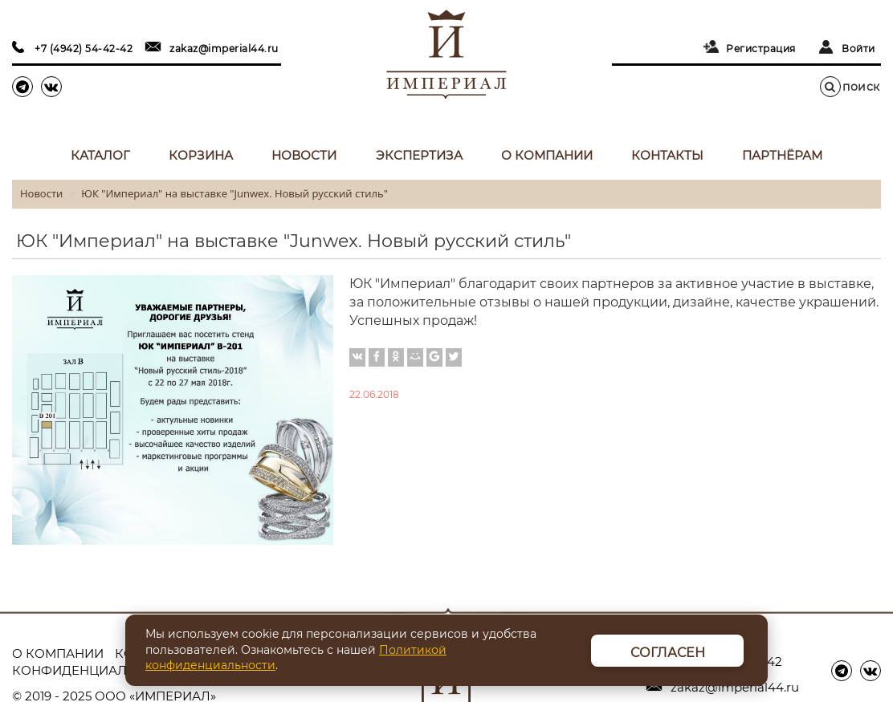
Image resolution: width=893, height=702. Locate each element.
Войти (858, 49)
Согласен (667, 652)
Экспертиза (419, 155)
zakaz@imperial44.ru (224, 49)
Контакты (667, 155)
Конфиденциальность (96, 670)
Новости (303, 155)
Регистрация (761, 49)
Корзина (201, 155)
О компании (547, 155)
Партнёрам (782, 155)
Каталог (100, 155)
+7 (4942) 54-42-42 (84, 49)
